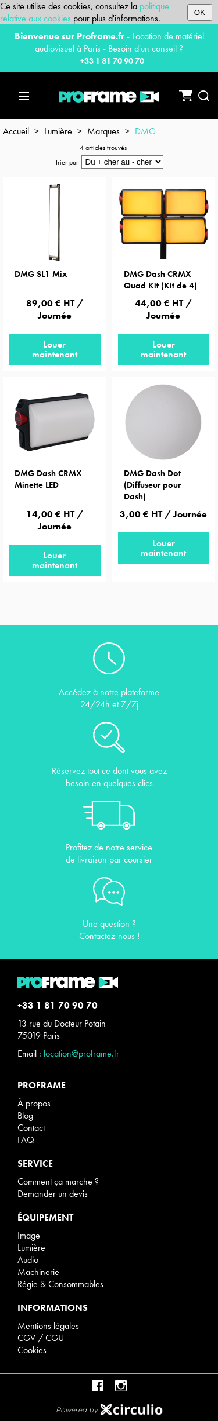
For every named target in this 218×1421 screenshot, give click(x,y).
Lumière (58, 131)
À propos (34, 1103)
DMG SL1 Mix (41, 274)
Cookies (32, 1350)
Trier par (66, 162)
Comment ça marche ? (58, 1181)
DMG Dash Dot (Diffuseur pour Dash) (152, 484)
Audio (27, 1260)
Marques (103, 131)
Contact (31, 1128)
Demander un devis (52, 1194)
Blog (25, 1115)
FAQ (25, 1140)
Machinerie (38, 1272)
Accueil (16, 131)
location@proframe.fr (81, 1053)
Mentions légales (48, 1326)
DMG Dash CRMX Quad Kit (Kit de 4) (160, 279)
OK (199, 12)
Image (28, 1235)
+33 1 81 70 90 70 (112, 61)
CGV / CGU (40, 1338)
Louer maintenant (54, 349)
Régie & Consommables (60, 1284)
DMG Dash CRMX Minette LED (48, 479)
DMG (145, 131)
